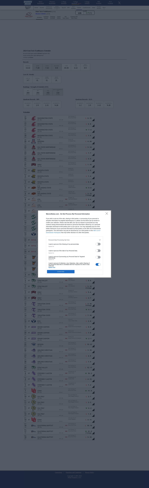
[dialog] (74, 244)
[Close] (107, 214)
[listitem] (74, 240)
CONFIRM (60, 271)
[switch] (98, 244)
